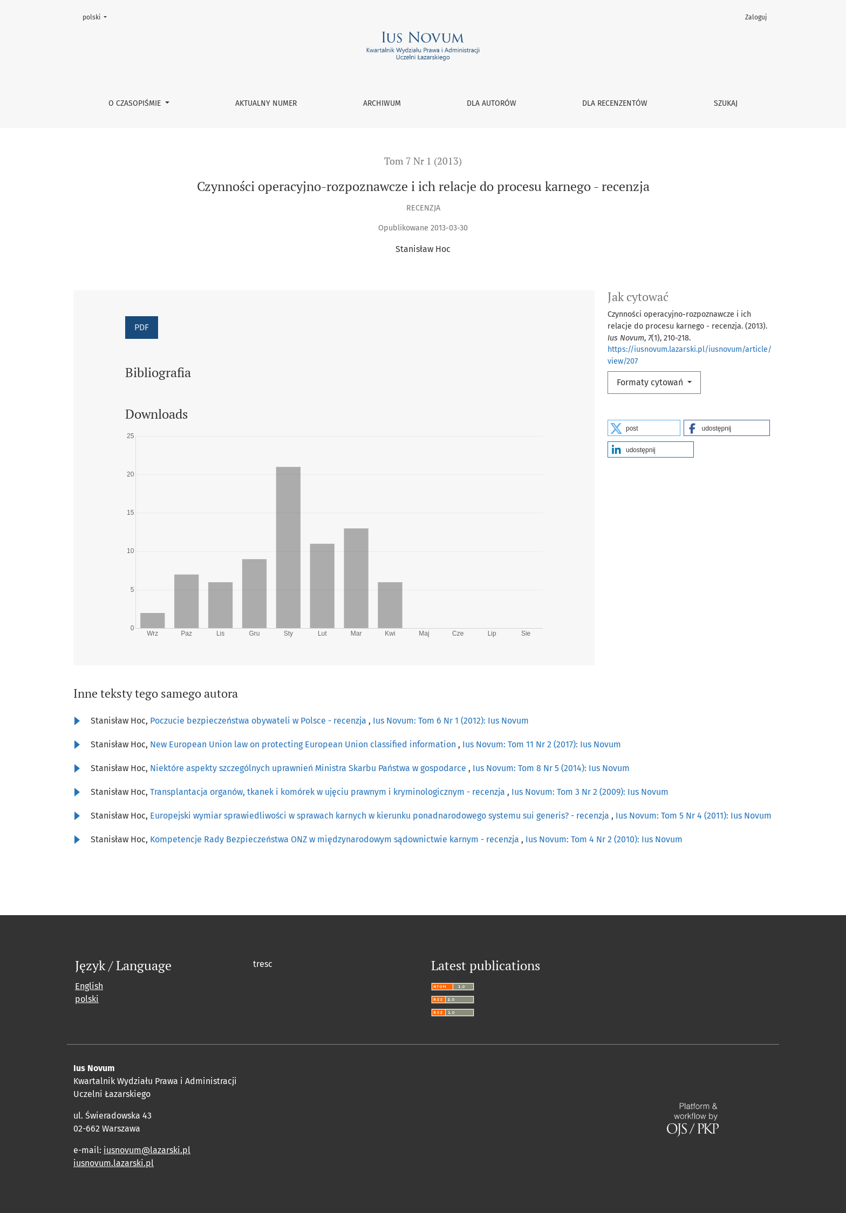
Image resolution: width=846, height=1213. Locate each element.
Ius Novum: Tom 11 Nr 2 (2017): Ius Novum (541, 744)
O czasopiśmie (135, 103)
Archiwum (382, 103)
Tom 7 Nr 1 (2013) (423, 161)
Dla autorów (491, 103)
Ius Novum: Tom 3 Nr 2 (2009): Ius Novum (589, 792)
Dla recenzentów (614, 103)
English (89, 986)
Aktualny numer (266, 103)
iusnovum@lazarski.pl (147, 1150)
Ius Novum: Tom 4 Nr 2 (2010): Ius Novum (604, 839)
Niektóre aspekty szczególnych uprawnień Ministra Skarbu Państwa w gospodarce (309, 768)
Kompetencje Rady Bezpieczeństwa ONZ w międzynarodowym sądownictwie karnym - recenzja (335, 839)
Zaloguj (756, 17)
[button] (644, 428)
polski (98, 16)
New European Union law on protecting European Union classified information (304, 744)
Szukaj (726, 103)
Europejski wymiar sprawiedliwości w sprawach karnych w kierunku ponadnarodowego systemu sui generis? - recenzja (380, 815)
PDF (141, 327)
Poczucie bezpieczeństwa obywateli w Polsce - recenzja (259, 720)
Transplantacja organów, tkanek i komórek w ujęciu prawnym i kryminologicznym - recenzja (328, 792)
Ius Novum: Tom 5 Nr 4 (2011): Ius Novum (694, 815)
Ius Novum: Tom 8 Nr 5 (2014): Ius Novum (551, 768)
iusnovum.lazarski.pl (113, 1163)
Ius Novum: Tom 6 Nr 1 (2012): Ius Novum (451, 720)
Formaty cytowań (651, 382)
